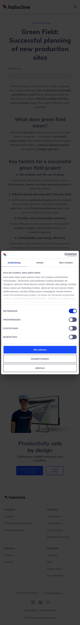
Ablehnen (40, 368)
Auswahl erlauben (40, 359)
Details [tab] (40, 262)
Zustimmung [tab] (14, 262)
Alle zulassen (40, 349)
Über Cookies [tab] (66, 262)
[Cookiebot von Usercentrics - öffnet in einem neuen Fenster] (64, 255)
